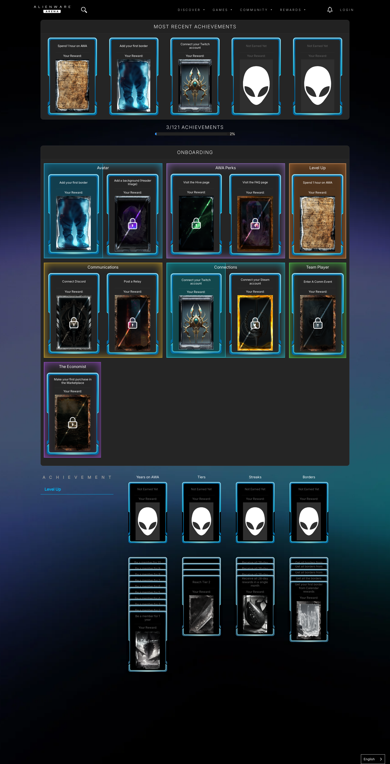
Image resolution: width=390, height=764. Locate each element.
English (369, 759)
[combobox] (373, 759)
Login (347, 10)
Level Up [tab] (53, 489)
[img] (84, 10)
